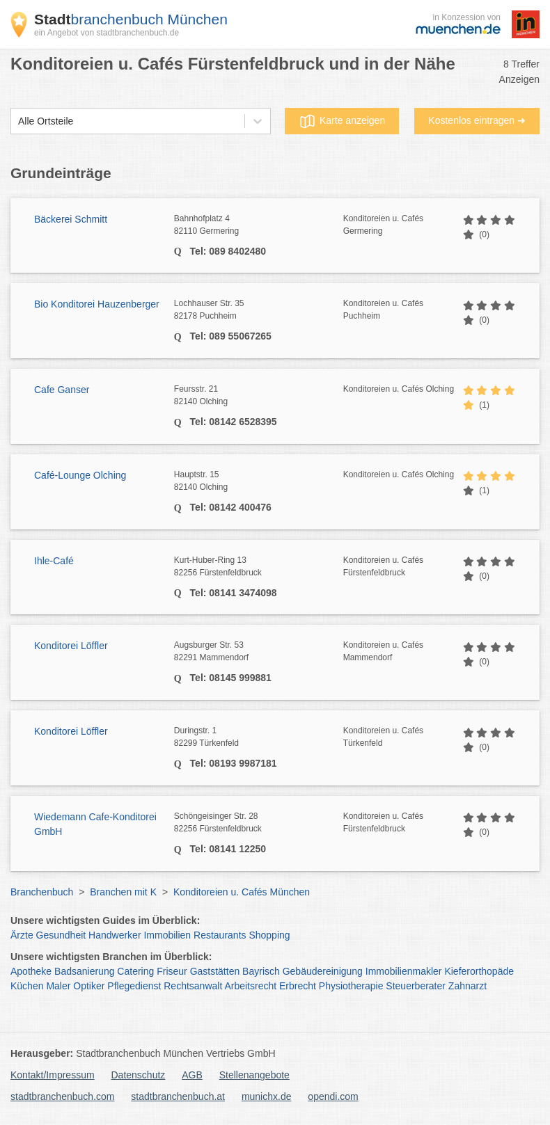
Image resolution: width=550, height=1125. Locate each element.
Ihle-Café (54, 560)
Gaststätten (215, 971)
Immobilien (167, 935)
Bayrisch (261, 971)
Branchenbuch (41, 891)
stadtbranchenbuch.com (62, 1096)
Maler (58, 985)
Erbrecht (297, 985)
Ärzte (21, 935)
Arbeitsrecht (250, 985)
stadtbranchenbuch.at (178, 1096)
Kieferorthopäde (479, 971)
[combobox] (18, 121)
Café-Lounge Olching (80, 475)
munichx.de (267, 1096)
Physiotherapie (351, 985)
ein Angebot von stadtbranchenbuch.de (106, 33)
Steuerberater (416, 985)
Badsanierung (84, 971)
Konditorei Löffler (71, 645)
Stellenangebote (254, 1074)
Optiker (88, 985)
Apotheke (31, 971)
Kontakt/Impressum (52, 1074)
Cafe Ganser (61, 389)
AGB (192, 1074)
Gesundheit (61, 935)
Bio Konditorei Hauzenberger (96, 304)
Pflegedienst (134, 985)
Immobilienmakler (404, 971)
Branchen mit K (123, 891)
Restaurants (220, 935)
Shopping (269, 935)
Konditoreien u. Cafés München (241, 891)
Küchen (26, 985)
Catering (135, 971)
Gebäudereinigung (323, 971)
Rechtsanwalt (193, 985)
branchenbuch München (131, 19)
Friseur (172, 971)
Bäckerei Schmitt (70, 219)
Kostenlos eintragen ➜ (477, 120)
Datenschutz (138, 1074)
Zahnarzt (467, 985)
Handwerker (114, 935)
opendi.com (333, 1096)
